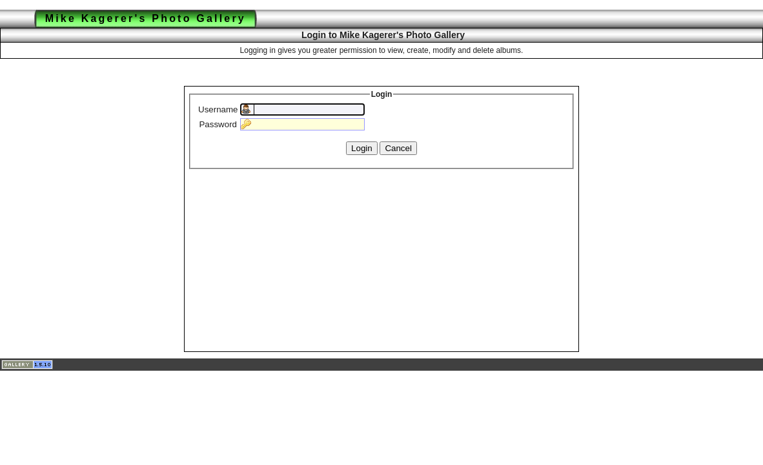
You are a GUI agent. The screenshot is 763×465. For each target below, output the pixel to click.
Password (218, 124)
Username (218, 109)
